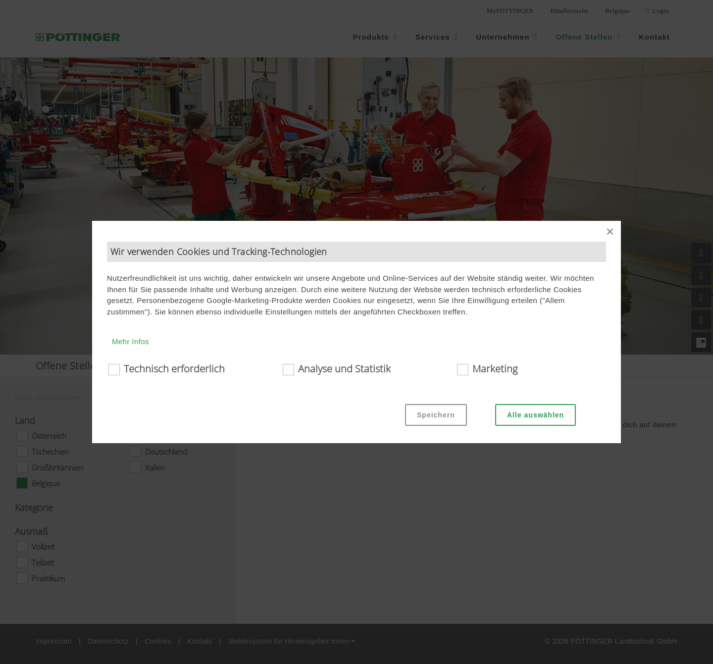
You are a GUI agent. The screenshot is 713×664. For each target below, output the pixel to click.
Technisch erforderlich (174, 368)
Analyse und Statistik (344, 368)
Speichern (436, 415)
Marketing (494, 368)
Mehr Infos (130, 341)
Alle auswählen (535, 415)
